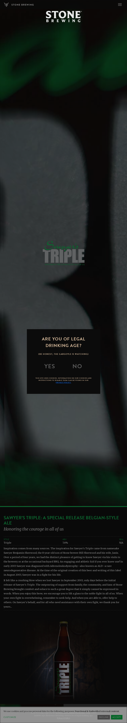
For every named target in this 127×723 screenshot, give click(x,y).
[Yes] (50, 366)
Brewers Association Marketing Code (73, 713)
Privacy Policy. (63, 382)
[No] (77, 366)
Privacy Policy (63, 718)
